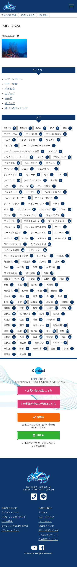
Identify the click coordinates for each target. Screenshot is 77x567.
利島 (8, 284)
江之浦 (10, 319)
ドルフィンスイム (55, 192)
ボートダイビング (15, 232)
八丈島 (34, 279)
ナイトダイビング (46, 198)
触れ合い (42, 342)
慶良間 (10, 308)
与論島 (63, 255)
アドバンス (34, 134)
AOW (41, 128)
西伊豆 (10, 342)
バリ (8, 209)
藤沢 (67, 337)
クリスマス (12, 163)
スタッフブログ (27, 15)
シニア (28, 169)
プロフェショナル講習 (37, 226)
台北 (22, 284)
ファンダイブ (55, 215)
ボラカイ (11, 238)
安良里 (57, 290)
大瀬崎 (52, 284)
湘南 (8, 331)
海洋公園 (60, 325)
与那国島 (11, 261)
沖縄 (37, 319)
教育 (37, 308)
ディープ (27, 186)
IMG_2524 (43, 15)
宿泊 (24, 296)
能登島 (52, 337)
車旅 (24, 348)
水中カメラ (28, 313)
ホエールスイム (41, 232)
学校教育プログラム (48, 539)
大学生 (36, 284)
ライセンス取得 (41, 244)
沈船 (24, 319)
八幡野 (50, 279)
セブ (48, 174)
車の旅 (10, 348)
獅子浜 (36, 331)
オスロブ (55, 151)
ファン (10, 215)
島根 (62, 296)
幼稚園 (36, 302)
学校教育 (10, 88)
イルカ (10, 140)
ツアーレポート (13, 79)
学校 (42, 290)
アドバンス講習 (56, 134)
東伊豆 (10, 313)
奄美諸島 (11, 290)
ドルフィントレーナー (17, 198)
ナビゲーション (38, 203)
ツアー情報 (11, 84)
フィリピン (12, 221)
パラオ (58, 203)
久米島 (45, 261)
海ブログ (10, 103)
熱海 (22, 331)
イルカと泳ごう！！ (48, 535)
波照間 (10, 325)
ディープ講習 (46, 186)
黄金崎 (25, 354)
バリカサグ (48, 209)
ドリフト (33, 192)
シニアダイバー (47, 169)
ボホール (62, 232)
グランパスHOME (9, 15)
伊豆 (37, 267)
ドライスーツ (13, 192)
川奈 (8, 302)
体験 (48, 273)
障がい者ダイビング (16, 108)
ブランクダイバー (59, 221)
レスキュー (45, 255)
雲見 (55, 348)
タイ (62, 174)
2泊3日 (26, 128)
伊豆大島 (53, 267)
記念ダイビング (46, 526)
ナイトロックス (14, 203)
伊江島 (23, 267)
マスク (28, 238)
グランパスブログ (10, 530)
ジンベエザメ (13, 174)
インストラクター (31, 140)
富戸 (37, 296)
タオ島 (56, 180)
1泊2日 (10, 128)
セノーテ (33, 174)
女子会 (28, 290)
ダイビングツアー (35, 180)
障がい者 (40, 348)
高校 (69, 348)
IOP (54, 128)
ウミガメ (53, 140)
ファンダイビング (31, 215)
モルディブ (63, 238)
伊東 (8, 267)
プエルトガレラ (34, 221)
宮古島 (10, 296)
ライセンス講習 (14, 250)
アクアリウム (13, 134)
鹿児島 (10, 354)
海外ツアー (41, 325)
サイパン (11, 169)
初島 (64, 279)
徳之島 (52, 302)
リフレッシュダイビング (18, 255)
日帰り (52, 308)
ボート (61, 226)
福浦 (37, 337)
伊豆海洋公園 (13, 273)
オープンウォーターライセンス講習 (24, 151)
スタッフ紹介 (45, 508)
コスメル (53, 163)
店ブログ (10, 93)
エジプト (11, 145)
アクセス (43, 512)
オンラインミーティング (18, 157)
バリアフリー (26, 209)
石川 (24, 337)
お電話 (38, 417)
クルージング (33, 163)
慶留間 (68, 302)
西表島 (25, 342)
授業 (24, 308)
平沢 (22, 302)
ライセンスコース (15, 244)
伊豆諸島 (33, 273)
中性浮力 (29, 261)
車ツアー (60, 342)
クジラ (43, 157)
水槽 (44, 313)
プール (65, 209)
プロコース (12, 226)
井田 (60, 261)
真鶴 (64, 331)
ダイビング (12, 180)
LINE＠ (38, 435)
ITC (67, 128)
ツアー (10, 186)
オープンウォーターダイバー (39, 145)
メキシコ (44, 238)
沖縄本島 (53, 319)
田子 (51, 331)
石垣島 (10, 337)
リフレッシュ (37, 250)
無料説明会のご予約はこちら (38, 403)
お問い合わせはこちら (38, 390)
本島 (67, 308)
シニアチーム (45, 521)
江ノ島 (59, 313)
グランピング (62, 157)
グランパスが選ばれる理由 (15, 526)
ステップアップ (46, 517)
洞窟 (24, 325)
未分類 (8, 98)
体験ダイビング (14, 279)
